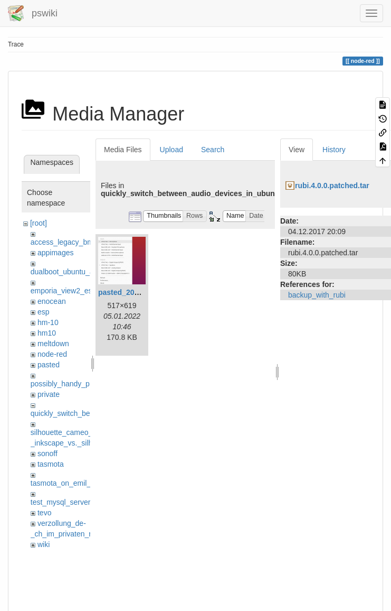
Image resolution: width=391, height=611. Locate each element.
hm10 (46, 333)
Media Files (123, 149)
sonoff (47, 453)
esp (43, 312)
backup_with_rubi (317, 295)
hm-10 (48, 322)
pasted (48, 364)
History (334, 149)
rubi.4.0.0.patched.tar (332, 185)
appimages (55, 252)
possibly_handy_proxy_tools (77, 383)
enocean (51, 301)
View (296, 149)
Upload (171, 149)
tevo (44, 512)
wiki (43, 544)
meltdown (53, 343)
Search (212, 149)
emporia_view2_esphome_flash (83, 290)
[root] (38, 223)
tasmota (50, 464)
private (48, 394)
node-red (52, 354)
